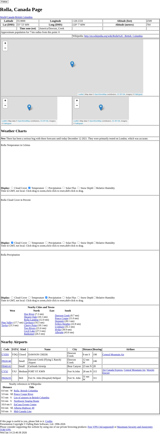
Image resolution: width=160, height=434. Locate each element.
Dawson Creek (62, 315)
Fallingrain (138, 94)
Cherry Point (30, 325)
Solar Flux (71, 188)
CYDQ (5, 354)
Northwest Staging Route (26, 401)
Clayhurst (29, 322)
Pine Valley (7, 322)
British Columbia (23, 17)
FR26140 (6, 361)
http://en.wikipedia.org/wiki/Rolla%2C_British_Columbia (113, 36)
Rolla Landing (31, 319)
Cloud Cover (20, 188)
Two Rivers (30, 328)
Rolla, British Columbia (26, 390)
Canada (10, 17)
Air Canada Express (112, 370)
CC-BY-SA (121, 94)
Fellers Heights (62, 324)
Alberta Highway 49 (24, 408)
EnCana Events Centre (25, 404)
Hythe (58, 329)
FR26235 (6, 378)
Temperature (37, 188)
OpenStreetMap (100, 94)
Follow (4, 1)
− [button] (5, 48)
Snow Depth (87, 188)
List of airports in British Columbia (31, 397)
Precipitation (54, 188)
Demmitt (59, 321)
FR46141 (6, 366)
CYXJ (5, 371)
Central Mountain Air (113, 354)
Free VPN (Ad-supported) (101, 427)
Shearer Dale (30, 317)
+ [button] (5, 43)
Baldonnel (29, 334)
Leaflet (81, 94)
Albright (59, 332)
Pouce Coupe (61, 318)
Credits (48, 421)
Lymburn (59, 326)
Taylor (4, 325)
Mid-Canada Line (22, 411)
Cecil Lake (29, 331)
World (3, 17)
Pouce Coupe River (23, 394)
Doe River (29, 314)
